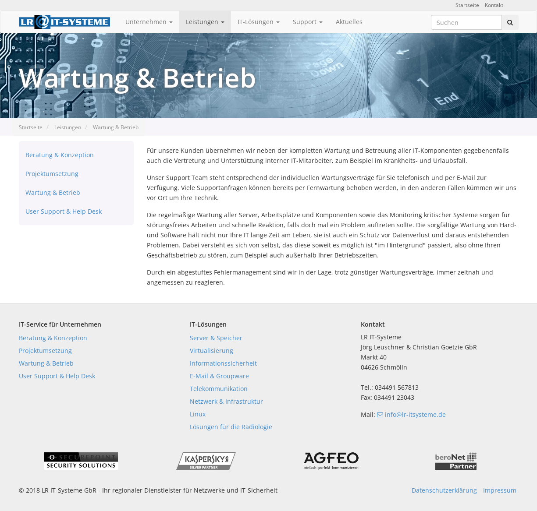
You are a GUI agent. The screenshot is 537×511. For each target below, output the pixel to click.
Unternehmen (149, 22)
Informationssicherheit (223, 363)
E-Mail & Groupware (219, 376)
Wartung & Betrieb (116, 127)
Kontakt (494, 5)
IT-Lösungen (259, 22)
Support (308, 22)
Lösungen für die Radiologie (231, 427)
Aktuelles (349, 22)
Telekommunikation (219, 388)
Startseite (467, 5)
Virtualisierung (211, 350)
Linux (198, 414)
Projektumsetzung (51, 173)
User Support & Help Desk (63, 211)
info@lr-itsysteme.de (411, 414)
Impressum (499, 490)
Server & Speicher (216, 338)
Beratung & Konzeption (59, 155)
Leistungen (205, 22)
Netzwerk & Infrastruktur (226, 401)
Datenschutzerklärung (444, 490)
